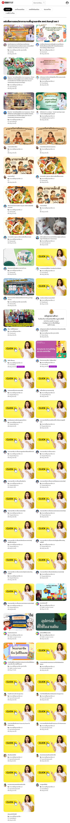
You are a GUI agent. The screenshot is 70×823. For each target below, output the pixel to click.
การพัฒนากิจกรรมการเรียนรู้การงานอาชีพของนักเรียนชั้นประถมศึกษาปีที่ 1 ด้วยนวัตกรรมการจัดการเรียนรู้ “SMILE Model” (51, 46)
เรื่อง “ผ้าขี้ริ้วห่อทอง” (13, 329)
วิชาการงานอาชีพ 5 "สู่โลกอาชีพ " (48, 360)
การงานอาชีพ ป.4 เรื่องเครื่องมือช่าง (17, 481)
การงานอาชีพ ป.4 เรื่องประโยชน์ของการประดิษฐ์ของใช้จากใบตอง (20, 541)
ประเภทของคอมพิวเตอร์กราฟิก (48, 755)
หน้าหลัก (8, 9)
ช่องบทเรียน (47, 9)
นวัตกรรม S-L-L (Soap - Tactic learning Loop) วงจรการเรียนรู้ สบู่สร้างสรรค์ (52, 113)
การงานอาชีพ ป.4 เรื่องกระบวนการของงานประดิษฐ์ (53, 511)
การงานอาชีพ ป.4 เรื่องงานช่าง (47, 451)
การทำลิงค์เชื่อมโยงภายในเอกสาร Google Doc (51, 694)
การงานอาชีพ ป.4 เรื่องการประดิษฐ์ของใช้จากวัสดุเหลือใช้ (52, 541)
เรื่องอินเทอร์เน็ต (12, 755)
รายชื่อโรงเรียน (10, 13)
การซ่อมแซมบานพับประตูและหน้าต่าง (17, 420)
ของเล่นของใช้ (43, 603)
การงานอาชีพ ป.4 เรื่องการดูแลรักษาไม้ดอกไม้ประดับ (21, 451)
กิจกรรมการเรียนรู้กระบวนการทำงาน (17, 268)
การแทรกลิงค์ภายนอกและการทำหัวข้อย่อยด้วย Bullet (52, 663)
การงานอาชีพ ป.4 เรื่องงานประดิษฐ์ (16, 511)
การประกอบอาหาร (12, 633)
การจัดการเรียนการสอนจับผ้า (47, 298)
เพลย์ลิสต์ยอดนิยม (34, 9)
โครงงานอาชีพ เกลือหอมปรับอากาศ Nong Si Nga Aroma (20, 298)
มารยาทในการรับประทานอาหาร (47, 147)
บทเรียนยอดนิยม (19, 9)
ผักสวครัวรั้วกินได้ (12, 814)
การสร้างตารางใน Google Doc (15, 694)
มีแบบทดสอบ (21, 367)
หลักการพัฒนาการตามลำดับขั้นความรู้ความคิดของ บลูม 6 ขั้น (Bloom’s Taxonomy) (53, 238)
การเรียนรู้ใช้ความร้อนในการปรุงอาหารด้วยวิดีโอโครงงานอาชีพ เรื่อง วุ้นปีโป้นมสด (21, 663)
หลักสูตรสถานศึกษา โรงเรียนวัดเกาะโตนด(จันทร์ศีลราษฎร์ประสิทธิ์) (53, 330)
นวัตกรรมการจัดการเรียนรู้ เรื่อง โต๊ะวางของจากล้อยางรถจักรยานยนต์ (52, 78)
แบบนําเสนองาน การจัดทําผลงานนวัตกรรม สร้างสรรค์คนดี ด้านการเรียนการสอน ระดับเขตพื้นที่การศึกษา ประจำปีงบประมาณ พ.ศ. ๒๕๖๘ (21, 46)
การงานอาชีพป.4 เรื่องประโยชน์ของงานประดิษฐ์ (52, 572)
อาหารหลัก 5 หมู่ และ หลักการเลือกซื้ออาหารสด (51, 176)
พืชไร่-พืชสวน (11, 360)
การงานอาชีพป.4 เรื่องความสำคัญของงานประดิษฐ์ (52, 481)
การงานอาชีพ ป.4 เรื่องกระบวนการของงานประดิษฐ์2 (21, 603)
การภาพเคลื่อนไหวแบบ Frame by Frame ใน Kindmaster (19, 724)
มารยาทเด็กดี (11, 176)
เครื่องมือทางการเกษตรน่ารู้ (47, 390)
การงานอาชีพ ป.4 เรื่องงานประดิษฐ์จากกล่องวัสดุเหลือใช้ (20, 573)
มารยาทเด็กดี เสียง (12, 147)
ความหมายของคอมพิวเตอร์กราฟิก (16, 784)
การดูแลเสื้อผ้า (43, 784)
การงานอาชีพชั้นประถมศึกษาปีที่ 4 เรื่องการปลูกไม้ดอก (52, 421)
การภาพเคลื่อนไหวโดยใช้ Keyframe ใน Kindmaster (53, 723)
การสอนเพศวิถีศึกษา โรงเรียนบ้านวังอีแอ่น (50, 268)
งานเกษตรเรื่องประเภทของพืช (15, 390)
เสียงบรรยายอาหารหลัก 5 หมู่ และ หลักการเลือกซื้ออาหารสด (20, 206)
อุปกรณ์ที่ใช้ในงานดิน (45, 633)
